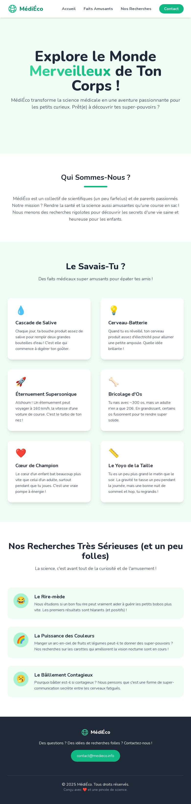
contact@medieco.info (95, 756)
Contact (171, 8)
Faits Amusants (98, 8)
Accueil (69, 8)
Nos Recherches (136, 8)
